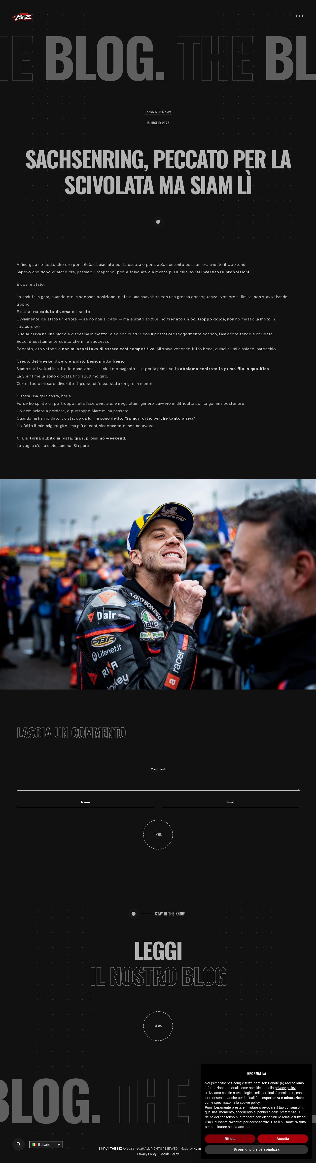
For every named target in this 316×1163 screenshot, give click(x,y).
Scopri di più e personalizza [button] (256, 1149)
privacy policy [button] (285, 1088)
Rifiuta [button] (230, 1139)
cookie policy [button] (250, 1102)
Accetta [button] (283, 1139)
